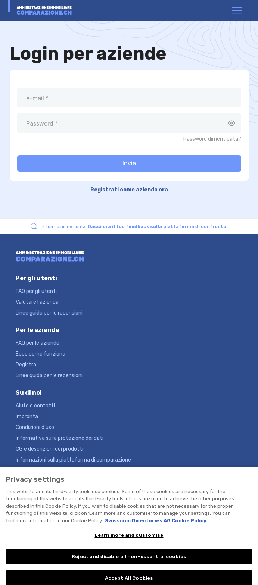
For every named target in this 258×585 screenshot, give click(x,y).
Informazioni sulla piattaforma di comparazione (73, 460)
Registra (26, 365)
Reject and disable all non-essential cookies (129, 559)
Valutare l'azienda (37, 302)
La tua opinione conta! (134, 226)
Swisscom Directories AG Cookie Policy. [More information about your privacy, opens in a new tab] (156, 523)
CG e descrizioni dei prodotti (49, 449)
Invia (129, 163)
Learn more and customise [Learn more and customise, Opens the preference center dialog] (128, 538)
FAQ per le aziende (37, 343)
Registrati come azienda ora (129, 190)
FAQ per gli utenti (36, 291)
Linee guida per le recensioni (49, 313)
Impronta (27, 416)
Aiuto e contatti (35, 406)
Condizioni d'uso (35, 427)
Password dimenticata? (212, 139)
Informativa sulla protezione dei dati (59, 438)
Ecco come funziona (40, 354)
